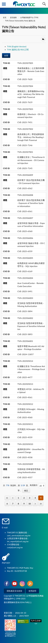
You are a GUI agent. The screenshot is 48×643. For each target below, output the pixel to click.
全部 (6, 55)
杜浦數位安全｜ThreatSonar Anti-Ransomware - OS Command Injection (31, 160)
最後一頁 (40, 503)
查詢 (44, 4)
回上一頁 (43, 39)
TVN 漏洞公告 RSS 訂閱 (18, 49)
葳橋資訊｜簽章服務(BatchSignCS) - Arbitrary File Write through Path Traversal (30, 94)
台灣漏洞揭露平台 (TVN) (29, 17)
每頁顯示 (34, 485)
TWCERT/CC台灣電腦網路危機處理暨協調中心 (10, 628)
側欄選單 (4, 4)
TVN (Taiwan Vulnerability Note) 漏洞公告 (20, 21)
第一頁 (7, 498)
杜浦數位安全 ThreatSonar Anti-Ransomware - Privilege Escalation (31, 369)
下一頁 (35, 503)
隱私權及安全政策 (14, 591)
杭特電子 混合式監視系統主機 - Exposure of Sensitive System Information (31, 203)
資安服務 (13, 17)
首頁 (4, 17)
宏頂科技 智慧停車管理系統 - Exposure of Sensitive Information (31, 326)
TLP (35, 622)
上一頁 (12, 498)
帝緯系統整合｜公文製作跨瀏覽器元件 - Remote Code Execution (30, 71)
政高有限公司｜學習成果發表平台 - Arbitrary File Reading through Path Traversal (30, 137)
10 (30, 503)
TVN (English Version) (16, 46)
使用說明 (32, 591)
